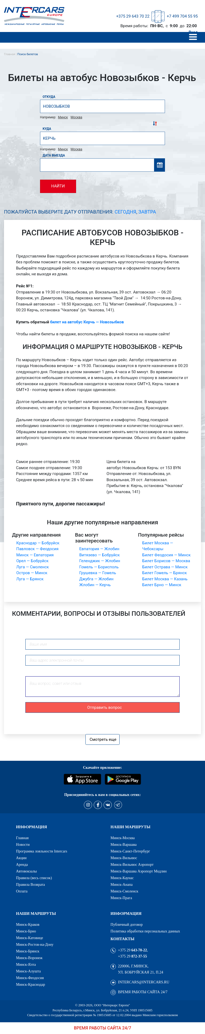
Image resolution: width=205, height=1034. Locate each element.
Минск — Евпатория (35, 555)
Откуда (49, 97)
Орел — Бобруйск (32, 560)
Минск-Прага (121, 898)
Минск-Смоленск (124, 891)
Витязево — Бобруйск (99, 555)
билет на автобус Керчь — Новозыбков (87, 322)
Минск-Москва (123, 838)
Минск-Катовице (29, 938)
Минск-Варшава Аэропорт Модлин (139, 871)
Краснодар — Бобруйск (38, 543)
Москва (76, 117)
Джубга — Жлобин (96, 579)
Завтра (147, 212)
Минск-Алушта (28, 971)
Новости (23, 844)
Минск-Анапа (122, 884)
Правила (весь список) (34, 878)
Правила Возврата (30, 884)
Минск (63, 117)
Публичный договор (127, 924)
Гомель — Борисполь (99, 567)
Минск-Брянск (27, 951)
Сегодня (125, 212)
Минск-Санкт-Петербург (130, 851)
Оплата (21, 891)
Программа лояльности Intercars (41, 851)
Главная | (10, 54)
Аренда (22, 864)
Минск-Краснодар (30, 984)
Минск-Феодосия (30, 978)
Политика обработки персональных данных (145, 931)
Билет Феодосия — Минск (166, 555)
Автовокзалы (26, 871)
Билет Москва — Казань (164, 579)
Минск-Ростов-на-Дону (34, 944)
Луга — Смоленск (32, 567)
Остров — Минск (31, 572)
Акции (21, 858)
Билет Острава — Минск (165, 567)
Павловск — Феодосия (37, 548)
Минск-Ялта (26, 964)
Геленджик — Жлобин (99, 560)
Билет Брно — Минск (161, 584)
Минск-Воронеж (29, 958)
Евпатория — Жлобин (99, 548)
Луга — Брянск (30, 579)
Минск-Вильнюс (124, 858)
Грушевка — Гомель (97, 572)
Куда (47, 129)
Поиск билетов (27, 54)
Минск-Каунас (122, 878)
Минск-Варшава (124, 844)
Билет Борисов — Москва (166, 560)
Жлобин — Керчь (95, 584)
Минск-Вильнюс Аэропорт (132, 864)
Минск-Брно (26, 931)
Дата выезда (54, 155)
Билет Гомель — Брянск (164, 572)
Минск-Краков (28, 924)
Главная (22, 838)
